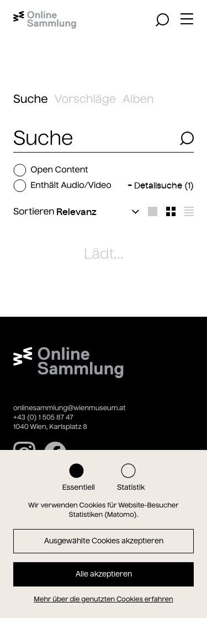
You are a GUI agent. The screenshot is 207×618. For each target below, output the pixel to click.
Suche (30, 99)
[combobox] (93, 138)
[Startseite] (45, 20)
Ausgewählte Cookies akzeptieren (103, 541)
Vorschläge (85, 99)
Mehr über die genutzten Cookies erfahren (103, 599)
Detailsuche (164, 185)
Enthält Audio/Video (62, 185)
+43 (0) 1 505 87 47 (43, 417)
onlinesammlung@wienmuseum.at (69, 408)
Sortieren (34, 211)
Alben (138, 99)
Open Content (50, 170)
